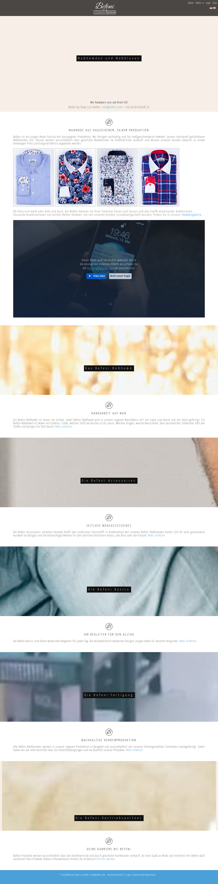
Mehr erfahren (63, 426)
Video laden (99, 276)
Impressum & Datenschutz (144, 875)
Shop (215, 3)
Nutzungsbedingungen (100, 268)
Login (208, 3)
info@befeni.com (112, 107)
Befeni (200, 3)
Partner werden (106, 859)
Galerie (191, 3)
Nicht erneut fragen (120, 276)
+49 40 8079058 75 (137, 107)
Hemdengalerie (192, 214)
